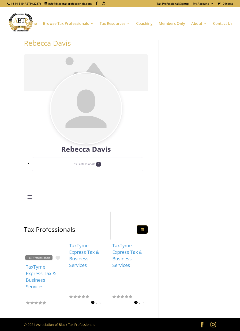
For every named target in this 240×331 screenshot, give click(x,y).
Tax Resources (112, 24)
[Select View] (142, 229)
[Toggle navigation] (30, 197)
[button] (96, 302)
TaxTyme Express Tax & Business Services (41, 277)
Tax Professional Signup (173, 4)
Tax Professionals (38, 257)
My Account (201, 4)
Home (31, 24)
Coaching (144, 24)
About (196, 24)
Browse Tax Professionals (66, 24)
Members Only (172, 24)
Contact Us (222, 24)
